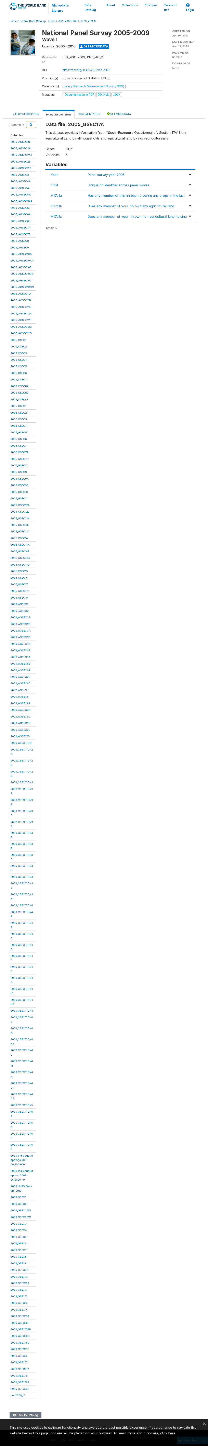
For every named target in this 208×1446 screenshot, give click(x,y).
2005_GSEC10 (19, 491)
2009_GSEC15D (20, 1342)
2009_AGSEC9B (20, 709)
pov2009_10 (18, 1395)
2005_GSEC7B (19, 458)
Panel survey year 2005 (106, 175)
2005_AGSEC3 (20, 174)
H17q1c (56, 216)
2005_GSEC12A (20, 505)
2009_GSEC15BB (21, 1329)
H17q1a (56, 195)
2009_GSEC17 (19, 1362)
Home (13, 21)
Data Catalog (90, 7)
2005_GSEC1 (18, 406)
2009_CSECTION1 (21, 742)
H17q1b (56, 206)
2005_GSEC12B (20, 511)
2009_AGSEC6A (20, 670)
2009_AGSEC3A (20, 630)
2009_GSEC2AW (21, 1210)
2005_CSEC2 (19, 346)
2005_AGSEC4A (21, 181)
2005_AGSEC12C (21, 326)
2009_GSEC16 (19, 1355)
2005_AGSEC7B (20, 234)
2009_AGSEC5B (20, 663)
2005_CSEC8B (19, 392)
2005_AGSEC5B (20, 207)
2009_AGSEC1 (19, 604)
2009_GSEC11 (19, 1289)
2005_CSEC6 (19, 373)
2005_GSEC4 (19, 425)
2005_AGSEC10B (21, 267)
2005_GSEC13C (20, 531)
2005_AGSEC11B (21, 300)
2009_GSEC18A (20, 1382)
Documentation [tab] (89, 113)
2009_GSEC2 (19, 1203)
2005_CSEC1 (18, 340)
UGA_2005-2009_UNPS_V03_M (77, 21)
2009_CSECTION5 (22, 1105)
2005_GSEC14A (20, 544)
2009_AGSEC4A (20, 643)
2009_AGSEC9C (21, 716)
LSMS (51, 21)
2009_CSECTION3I (22, 876)
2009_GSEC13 (19, 1302)
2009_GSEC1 (18, 1197)
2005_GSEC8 (19, 465)
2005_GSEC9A (20, 478)
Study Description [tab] (26, 113)
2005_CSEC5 (19, 366)
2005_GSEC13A (20, 518)
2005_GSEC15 (19, 571)
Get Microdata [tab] (119, 113)
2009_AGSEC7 (20, 690)
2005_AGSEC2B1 (21, 168)
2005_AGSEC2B (20, 161)
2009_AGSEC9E (20, 729)
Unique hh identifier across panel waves (118, 185)
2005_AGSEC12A (21, 313)
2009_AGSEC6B (20, 676)
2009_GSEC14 (19, 1309)
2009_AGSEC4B (20, 650)
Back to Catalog (25, 1415)
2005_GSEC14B (20, 551)
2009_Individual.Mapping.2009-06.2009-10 (22, 1175)
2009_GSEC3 (19, 1223)
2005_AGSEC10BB (22, 273)
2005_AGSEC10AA (22, 260)
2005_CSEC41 (19, 399)
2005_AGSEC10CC (22, 287)
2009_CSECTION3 (22, 782)
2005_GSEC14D (20, 564)
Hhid (54, 185)
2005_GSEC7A (19, 452)
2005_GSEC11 (19, 498)
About (111, 5)
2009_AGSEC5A (20, 657)
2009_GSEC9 (19, 1263)
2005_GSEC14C (20, 557)
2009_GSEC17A (20, 1369)
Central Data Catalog (33, 21)
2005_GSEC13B (20, 524)
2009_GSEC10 (19, 1276)
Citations (151, 5)
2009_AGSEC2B (20, 624)
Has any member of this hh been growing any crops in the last (136, 195)
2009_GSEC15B (20, 1322)
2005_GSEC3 (19, 419)
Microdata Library (60, 8)
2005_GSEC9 (19, 472)
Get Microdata (94, 46)
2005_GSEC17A (20, 590)
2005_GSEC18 (19, 597)
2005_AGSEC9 (20, 247)
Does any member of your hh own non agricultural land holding (137, 216)
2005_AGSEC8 (20, 240)
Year (54, 175)
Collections (130, 5)
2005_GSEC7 (19, 445)
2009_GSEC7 (19, 1250)
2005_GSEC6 (19, 439)
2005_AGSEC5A (21, 194)
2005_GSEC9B (19, 485)
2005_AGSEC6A (21, 214)
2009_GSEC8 (19, 1256)
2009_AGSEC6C (21, 683)
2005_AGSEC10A (21, 254)
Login (190, 7)
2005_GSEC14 (19, 538)
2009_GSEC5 (19, 1236)
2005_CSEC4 (19, 359)
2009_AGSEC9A (20, 703)
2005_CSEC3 (19, 353)
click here (167, 1433)
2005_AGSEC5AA (21, 201)
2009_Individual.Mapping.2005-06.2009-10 (22, 1160)
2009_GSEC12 (19, 1296)
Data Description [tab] (58, 114)
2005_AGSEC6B (20, 221)
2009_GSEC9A (19, 1269)
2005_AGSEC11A (21, 293)
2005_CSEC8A (20, 386)
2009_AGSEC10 (20, 736)
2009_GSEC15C (20, 1335)
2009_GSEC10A (20, 1283)
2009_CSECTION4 (22, 905)
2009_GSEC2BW (21, 1217)
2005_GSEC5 (19, 432)
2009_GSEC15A (20, 1316)
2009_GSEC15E (20, 1349)
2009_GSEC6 (19, 1243)
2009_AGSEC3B (20, 637)
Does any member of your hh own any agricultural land (131, 206)
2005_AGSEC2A (21, 148)
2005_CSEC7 (19, 379)
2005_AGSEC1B (20, 141)
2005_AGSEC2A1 (21, 154)
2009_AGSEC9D (20, 723)
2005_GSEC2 (19, 412)
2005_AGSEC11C (21, 307)
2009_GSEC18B (20, 1388)
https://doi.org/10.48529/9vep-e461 (86, 70)
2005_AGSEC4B (20, 188)
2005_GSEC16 (19, 577)
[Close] (204, 1423)
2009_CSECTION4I (22, 1010)
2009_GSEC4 (19, 1230)
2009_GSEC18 (19, 1375)
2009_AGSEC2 (20, 610)
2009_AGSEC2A (20, 617)
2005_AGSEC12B (21, 320)
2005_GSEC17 (19, 584)
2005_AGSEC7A (20, 227)
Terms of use (170, 7)
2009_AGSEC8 (20, 696)
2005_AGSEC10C (21, 280)
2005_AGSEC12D (21, 333)
